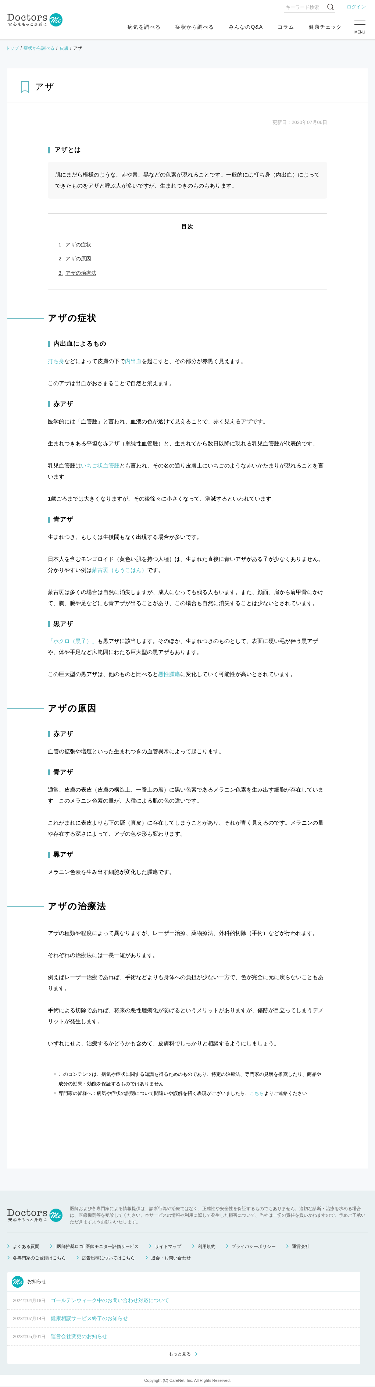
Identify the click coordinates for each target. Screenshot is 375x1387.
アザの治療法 (80, 273)
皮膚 (64, 48)
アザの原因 (78, 259)
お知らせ (29, 1282)
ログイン (356, 7)
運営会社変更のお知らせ (79, 1336)
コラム (286, 27)
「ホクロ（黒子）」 (72, 641)
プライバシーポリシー (254, 1246)
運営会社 (301, 1246)
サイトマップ (168, 1246)
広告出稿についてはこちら (108, 1257)
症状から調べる (194, 27)
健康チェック (325, 27)
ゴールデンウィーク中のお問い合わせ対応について (110, 1300)
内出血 (133, 361)
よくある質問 (26, 1246)
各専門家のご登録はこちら (39, 1257)
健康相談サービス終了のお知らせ (89, 1318)
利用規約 (206, 1246)
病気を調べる (144, 27)
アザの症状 (78, 245)
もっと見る (180, 1354)
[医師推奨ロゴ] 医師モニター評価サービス (97, 1246)
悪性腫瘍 (169, 674)
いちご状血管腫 (100, 465)
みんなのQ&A (246, 27)
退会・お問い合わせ (171, 1257)
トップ (12, 48)
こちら (257, 1093)
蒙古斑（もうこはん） (119, 570)
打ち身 (56, 361)
